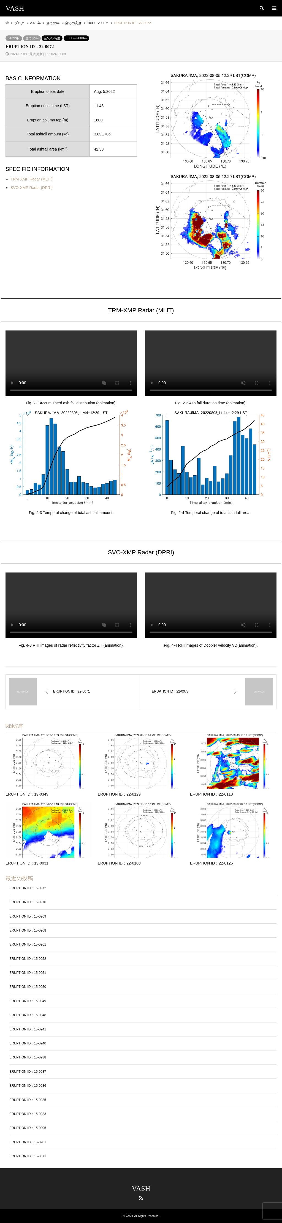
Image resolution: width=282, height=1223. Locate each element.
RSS (141, 1198)
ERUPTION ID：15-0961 (27, 944)
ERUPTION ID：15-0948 (27, 1015)
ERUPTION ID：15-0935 (27, 1100)
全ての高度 (52, 38)
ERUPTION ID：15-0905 (27, 1128)
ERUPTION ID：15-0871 (27, 1156)
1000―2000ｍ (76, 38)
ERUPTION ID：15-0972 (27, 888)
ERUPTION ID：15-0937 (27, 1072)
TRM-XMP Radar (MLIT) (31, 179)
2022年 (14, 38)
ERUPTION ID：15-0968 (27, 930)
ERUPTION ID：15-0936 (27, 1086)
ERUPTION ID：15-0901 (27, 1142)
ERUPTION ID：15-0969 (27, 916)
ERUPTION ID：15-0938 (27, 1057)
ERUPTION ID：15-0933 (27, 1114)
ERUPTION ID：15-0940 (27, 1043)
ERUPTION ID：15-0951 (27, 973)
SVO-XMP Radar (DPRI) (31, 187)
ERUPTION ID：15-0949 (27, 1001)
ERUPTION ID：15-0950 (27, 987)
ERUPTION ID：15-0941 (27, 1029)
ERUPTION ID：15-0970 (27, 902)
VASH (141, 1189)
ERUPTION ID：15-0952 (27, 959)
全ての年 (32, 38)
